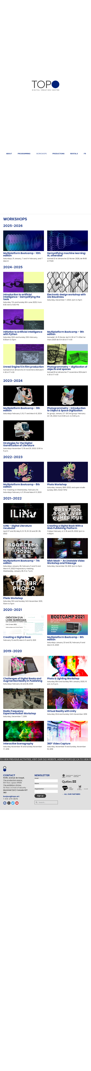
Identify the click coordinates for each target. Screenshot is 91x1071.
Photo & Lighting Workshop (63, 678)
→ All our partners (71, 794)
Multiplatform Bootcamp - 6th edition (65, 638)
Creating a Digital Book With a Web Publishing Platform (65, 527)
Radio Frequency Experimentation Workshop (19, 712)
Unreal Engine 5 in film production (23, 366)
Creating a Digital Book (17, 637)
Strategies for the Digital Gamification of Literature (18, 444)
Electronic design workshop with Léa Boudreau (66, 296)
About (9, 154)
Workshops (41, 154)
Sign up (40, 796)
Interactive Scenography (18, 743)
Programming (24, 154)
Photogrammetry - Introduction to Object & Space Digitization (66, 409)
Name (37, 783)
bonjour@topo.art (11, 796)
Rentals (74, 154)
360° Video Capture (58, 743)
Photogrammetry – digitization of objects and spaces (67, 368)
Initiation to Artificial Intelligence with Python (22, 333)
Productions (58, 154)
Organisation (39, 789)
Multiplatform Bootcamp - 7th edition (21, 562)
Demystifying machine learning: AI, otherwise (66, 254)
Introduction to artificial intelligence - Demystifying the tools (21, 297)
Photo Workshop (57, 484)
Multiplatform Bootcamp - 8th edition (21, 485)
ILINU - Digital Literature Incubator (17, 527)
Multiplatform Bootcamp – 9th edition (65, 333)
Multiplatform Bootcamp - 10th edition (22, 254)
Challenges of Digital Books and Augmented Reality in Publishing (22, 680)
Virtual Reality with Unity (61, 711)
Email (36, 778)
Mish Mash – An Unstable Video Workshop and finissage (66, 562)
